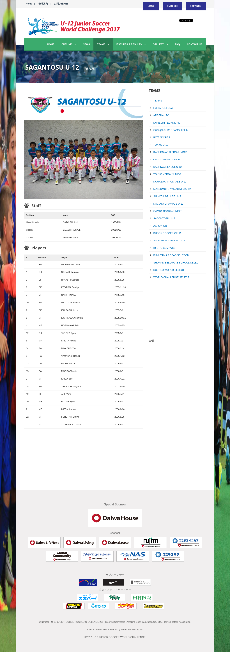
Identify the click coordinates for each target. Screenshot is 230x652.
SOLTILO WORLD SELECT (168, 270)
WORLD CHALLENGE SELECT (171, 277)
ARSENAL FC (161, 115)
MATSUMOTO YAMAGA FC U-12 (172, 189)
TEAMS (101, 44)
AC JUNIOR (160, 225)
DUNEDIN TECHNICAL (166, 122)
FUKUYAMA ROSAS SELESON (171, 255)
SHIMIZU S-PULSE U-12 (167, 196)
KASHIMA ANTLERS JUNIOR (170, 152)
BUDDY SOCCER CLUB (167, 233)
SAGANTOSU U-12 (164, 218)
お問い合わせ (61, 3)
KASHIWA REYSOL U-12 (167, 166)
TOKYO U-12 (160, 144)
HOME (50, 44)
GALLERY (158, 44)
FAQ (177, 44)
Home (29, 3)
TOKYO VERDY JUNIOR (167, 174)
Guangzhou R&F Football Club (170, 130)
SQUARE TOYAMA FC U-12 (169, 240)
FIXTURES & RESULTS (129, 44)
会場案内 (43, 3)
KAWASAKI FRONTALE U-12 (169, 181)
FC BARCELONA (163, 108)
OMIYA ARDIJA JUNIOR (166, 159)
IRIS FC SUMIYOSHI (165, 247)
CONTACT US (194, 44)
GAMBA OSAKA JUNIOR (167, 211)
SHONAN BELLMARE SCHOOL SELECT (176, 262)
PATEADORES (161, 137)
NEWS (86, 44)
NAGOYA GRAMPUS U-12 (168, 203)
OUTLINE (66, 44)
